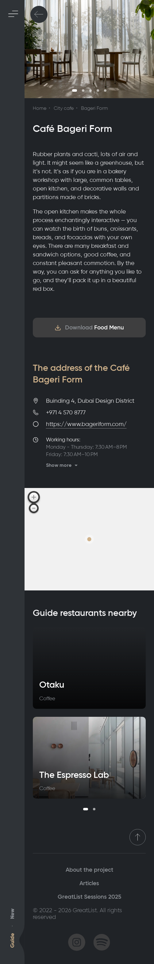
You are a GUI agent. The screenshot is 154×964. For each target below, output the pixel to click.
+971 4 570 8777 (66, 412)
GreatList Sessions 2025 (89, 896)
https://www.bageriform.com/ (86, 424)
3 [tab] (90, 90)
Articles (89, 883)
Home (39, 108)
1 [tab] (74, 90)
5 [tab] (105, 90)
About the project (89, 869)
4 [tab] (98, 90)
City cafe (64, 108)
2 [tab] (83, 90)
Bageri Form (94, 108)
